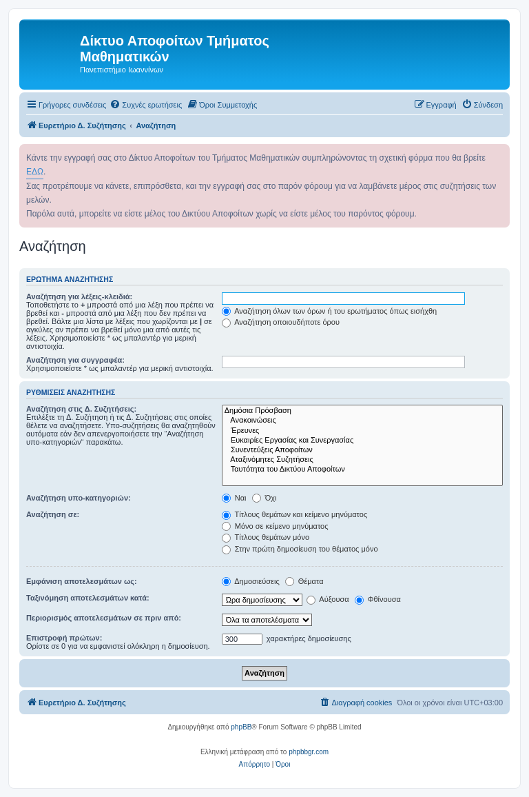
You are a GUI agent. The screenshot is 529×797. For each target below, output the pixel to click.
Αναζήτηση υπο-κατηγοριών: (78, 498)
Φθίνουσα (378, 599)
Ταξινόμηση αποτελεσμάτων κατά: (87, 598)
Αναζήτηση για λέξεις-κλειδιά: (79, 296)
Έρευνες (362, 431)
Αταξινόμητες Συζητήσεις (362, 460)
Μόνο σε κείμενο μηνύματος (275, 526)
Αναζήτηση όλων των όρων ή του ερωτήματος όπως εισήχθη (329, 311)
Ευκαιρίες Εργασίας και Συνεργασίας (362, 440)
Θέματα (304, 581)
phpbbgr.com (309, 752)
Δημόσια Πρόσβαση (362, 411)
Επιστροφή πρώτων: (64, 638)
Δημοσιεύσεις (251, 581)
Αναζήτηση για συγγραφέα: (75, 360)
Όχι (264, 498)
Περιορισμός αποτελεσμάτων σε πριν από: (103, 618)
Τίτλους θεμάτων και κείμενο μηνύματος (295, 514)
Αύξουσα (328, 599)
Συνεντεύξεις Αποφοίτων (362, 450)
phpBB (241, 727)
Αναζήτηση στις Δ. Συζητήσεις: (81, 409)
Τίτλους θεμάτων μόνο (265, 537)
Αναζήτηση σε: (52, 514)
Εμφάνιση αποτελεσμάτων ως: (81, 581)
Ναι (234, 498)
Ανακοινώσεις (362, 420)
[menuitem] (146, 105)
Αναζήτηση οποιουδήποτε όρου (281, 322)
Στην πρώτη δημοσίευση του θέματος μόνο (300, 549)
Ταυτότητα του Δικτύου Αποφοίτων (362, 469)
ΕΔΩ (34, 171)
